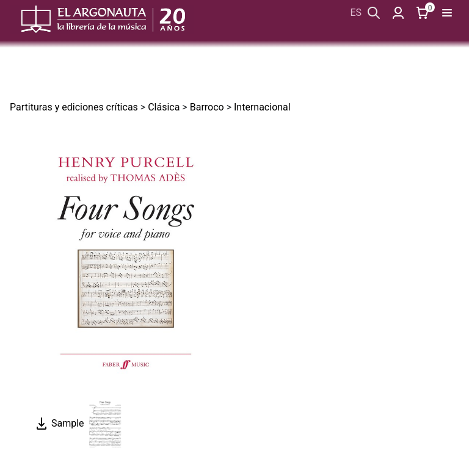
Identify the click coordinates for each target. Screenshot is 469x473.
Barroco (207, 107)
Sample (59, 423)
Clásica (164, 107)
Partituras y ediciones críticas (74, 107)
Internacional (262, 107)
